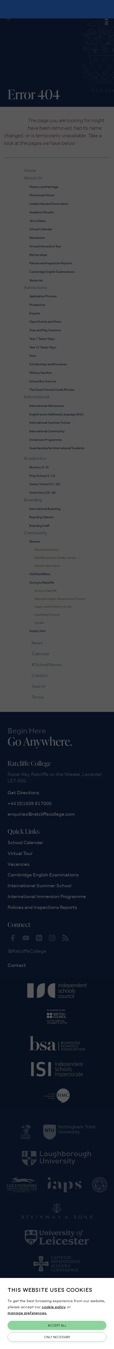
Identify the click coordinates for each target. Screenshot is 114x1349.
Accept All (57, 1325)
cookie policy (54, 1306)
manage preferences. (27, 1312)
